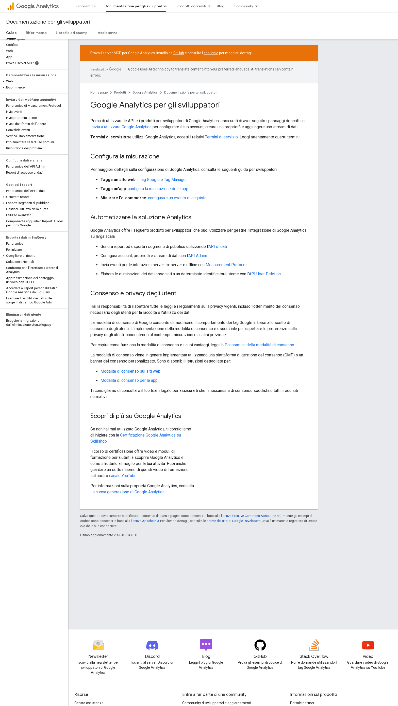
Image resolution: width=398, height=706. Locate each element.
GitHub (178, 53)
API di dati (217, 246)
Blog (220, 6)
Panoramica (85, 6)
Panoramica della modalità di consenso (259, 344)
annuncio (211, 53)
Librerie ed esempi (72, 32)
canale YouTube (123, 475)
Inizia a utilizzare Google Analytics (121, 126)
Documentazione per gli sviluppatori (48, 22)
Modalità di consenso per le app (129, 380)
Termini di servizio (221, 137)
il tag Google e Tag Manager (162, 179)
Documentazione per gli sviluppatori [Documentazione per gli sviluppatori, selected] (136, 6)
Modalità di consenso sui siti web (130, 371)
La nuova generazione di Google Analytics (127, 492)
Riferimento (36, 32)
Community (243, 6)
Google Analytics (145, 92)
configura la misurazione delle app (158, 188)
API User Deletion (265, 273)
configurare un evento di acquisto (177, 197)
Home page (99, 92)
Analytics (37, 6)
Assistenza (107, 32)
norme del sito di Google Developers (233, 521)
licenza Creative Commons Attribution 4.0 (251, 516)
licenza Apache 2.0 (145, 521)
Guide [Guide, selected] (11, 32)
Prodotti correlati (191, 6)
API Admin (197, 255)
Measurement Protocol (226, 264)
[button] (33, 39)
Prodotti (120, 92)
